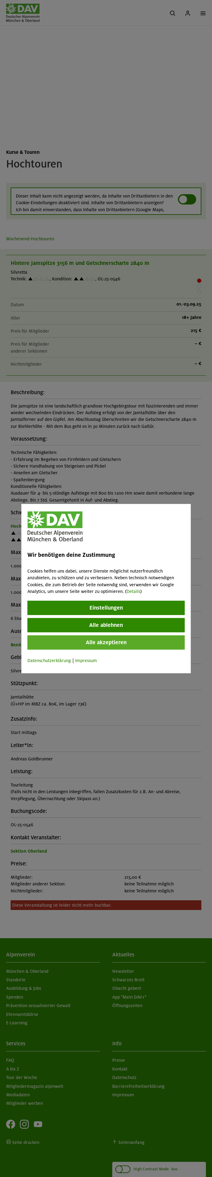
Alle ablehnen (106, 625)
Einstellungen (106, 607)
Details (133, 591)
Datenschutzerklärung (49, 660)
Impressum (86, 660)
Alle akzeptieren (106, 642)
